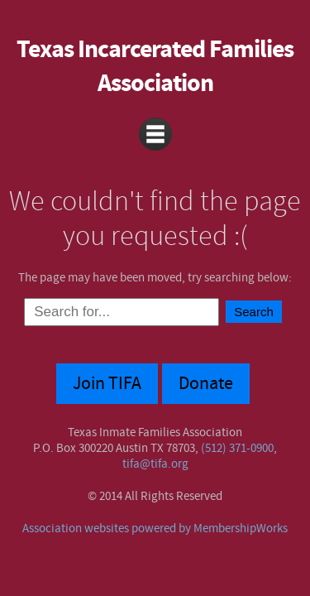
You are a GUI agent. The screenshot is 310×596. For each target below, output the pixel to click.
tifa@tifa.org (155, 464)
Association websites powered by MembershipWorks (155, 528)
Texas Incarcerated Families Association (155, 67)
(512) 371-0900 (237, 448)
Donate (206, 384)
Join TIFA (107, 384)
